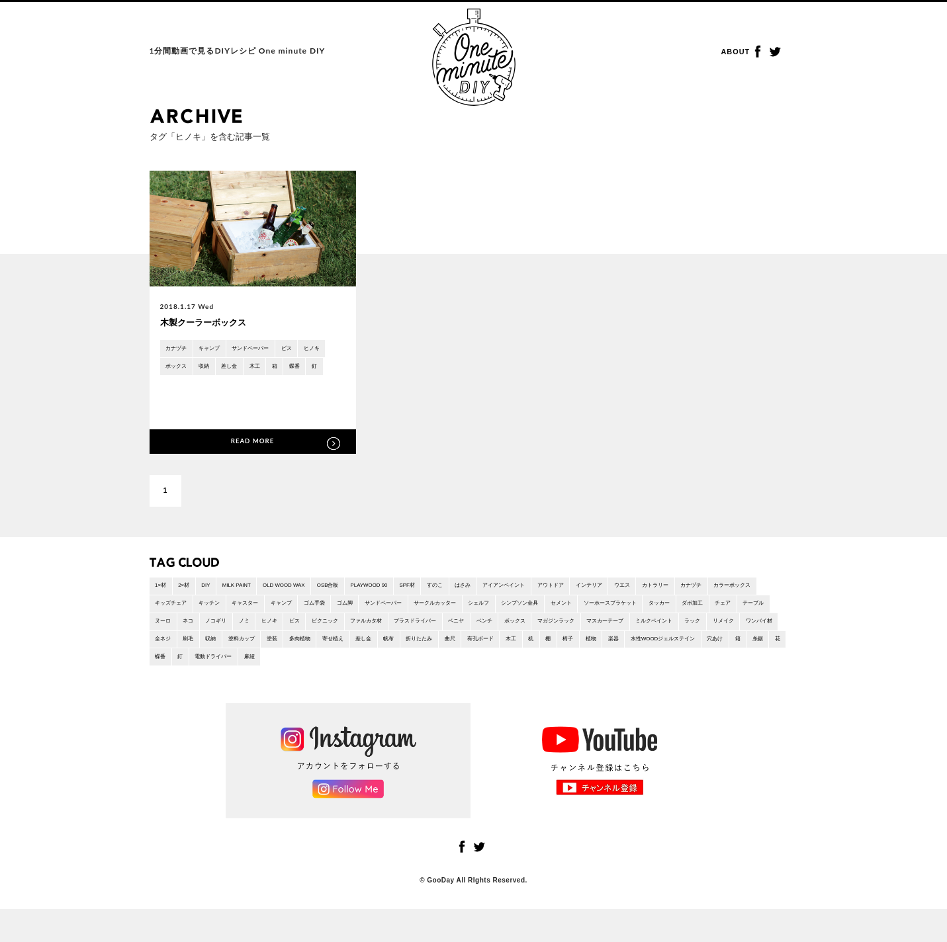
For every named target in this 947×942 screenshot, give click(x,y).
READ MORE (252, 443)
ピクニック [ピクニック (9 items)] (596, 629)
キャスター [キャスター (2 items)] (367, 609)
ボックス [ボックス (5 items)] (203, 649)
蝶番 (173, 389)
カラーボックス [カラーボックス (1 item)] (220, 609)
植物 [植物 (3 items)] (440, 668)
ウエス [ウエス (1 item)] (728, 589)
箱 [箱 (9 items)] (619, 668)
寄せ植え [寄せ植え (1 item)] (748, 649)
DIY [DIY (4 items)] (217, 589)
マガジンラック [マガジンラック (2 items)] (253, 649)
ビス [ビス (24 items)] (559, 629)
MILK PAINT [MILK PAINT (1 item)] (255, 589)
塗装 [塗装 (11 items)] (673, 649)
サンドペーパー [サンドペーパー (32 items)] (535, 609)
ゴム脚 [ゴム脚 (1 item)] (488, 609)
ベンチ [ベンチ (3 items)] (166, 649)
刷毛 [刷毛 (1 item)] (572, 649)
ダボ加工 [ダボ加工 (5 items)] (290, 629)
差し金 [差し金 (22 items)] (166, 668)
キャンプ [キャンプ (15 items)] (411, 609)
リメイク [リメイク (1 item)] (458, 649)
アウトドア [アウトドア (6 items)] (640, 589)
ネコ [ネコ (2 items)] (431, 629)
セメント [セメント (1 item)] (753, 609)
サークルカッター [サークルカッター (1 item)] (598, 609)
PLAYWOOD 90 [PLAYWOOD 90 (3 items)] (419, 589)
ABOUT (738, 53)
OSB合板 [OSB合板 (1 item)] (368, 589)
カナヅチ (180, 349)
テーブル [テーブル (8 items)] (364, 629)
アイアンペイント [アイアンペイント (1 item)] (583, 589)
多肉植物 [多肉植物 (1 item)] (707, 649)
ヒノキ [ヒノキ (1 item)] (529, 629)
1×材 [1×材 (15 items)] (163, 589)
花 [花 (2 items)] (667, 668)
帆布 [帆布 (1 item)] (196, 668)
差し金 (278, 369)
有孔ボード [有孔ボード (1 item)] (307, 668)
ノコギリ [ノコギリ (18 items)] (465, 629)
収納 (247, 369)
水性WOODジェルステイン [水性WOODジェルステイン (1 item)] (528, 668)
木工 (308, 369)
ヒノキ (177, 369)
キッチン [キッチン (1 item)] (323, 609)
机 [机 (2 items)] (368, 668)
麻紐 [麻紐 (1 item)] (162, 688)
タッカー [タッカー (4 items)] (249, 629)
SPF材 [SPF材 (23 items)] (466, 589)
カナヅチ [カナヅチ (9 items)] (169, 609)
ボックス (214, 369)
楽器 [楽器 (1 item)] (467, 668)
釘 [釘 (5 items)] (714, 668)
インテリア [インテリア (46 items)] (687, 589)
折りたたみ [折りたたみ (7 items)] (233, 668)
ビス (314, 349)
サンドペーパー (271, 349)
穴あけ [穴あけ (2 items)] (592, 668)
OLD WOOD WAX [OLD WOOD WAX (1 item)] (314, 589)
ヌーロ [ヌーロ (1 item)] (401, 629)
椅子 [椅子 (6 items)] (413, 668)
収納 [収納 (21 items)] (599, 649)
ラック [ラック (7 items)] (421, 649)
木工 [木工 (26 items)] (344, 668)
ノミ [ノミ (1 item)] (499, 629)
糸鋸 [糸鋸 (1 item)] (643, 668)
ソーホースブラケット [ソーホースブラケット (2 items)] (189, 629)
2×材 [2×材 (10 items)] (191, 589)
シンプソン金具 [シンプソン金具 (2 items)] (703, 609)
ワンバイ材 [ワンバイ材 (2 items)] (501, 649)
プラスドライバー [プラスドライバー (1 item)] (707, 629)
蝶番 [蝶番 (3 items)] (691, 668)
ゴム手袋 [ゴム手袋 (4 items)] (451, 609)
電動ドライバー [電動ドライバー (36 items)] (755, 668)
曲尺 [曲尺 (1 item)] (270, 668)
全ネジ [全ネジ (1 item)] (542, 649)
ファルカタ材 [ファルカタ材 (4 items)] (647, 629)
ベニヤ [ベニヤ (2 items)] (758, 629)
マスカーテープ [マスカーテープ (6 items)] (314, 649)
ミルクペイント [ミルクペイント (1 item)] (374, 649)
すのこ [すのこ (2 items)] (500, 589)
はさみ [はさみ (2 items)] (533, 589)
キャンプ (220, 349)
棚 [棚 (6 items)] (389, 668)
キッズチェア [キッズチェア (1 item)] (276, 609)
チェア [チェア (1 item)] (327, 629)
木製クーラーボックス (209, 322)
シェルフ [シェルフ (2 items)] (652, 609)
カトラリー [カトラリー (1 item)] (768, 589)
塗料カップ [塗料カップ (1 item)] (636, 649)
